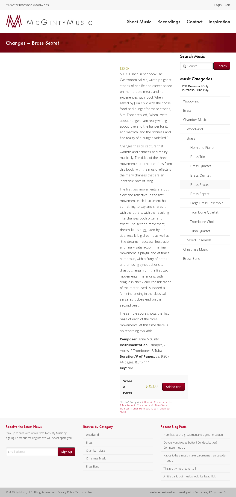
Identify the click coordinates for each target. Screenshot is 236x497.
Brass (187, 110)
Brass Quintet (200, 175)
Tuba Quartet (200, 231)
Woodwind (191, 101)
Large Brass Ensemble (206, 203)
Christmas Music (195, 249)
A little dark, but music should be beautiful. (189, 476)
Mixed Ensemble (199, 240)
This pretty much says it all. (180, 469)
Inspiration (219, 21)
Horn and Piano (202, 147)
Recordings (168, 21)
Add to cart (173, 387)
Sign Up (66, 452)
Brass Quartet (200, 166)
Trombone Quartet (204, 212)
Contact (194, 21)
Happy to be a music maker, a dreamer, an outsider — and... (195, 457)
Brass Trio (197, 157)
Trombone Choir (202, 221)
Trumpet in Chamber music (135, 408)
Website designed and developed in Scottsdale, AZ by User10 (188, 492)
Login (218, 5)
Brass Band (191, 258)
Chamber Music (194, 119)
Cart (227, 5)
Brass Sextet (199, 184)
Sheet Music (139, 21)
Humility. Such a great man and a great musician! (193, 435)
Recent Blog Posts (173, 427)
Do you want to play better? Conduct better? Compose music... (190, 445)
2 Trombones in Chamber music (137, 405)
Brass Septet (199, 194)
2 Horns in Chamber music (156, 402)
